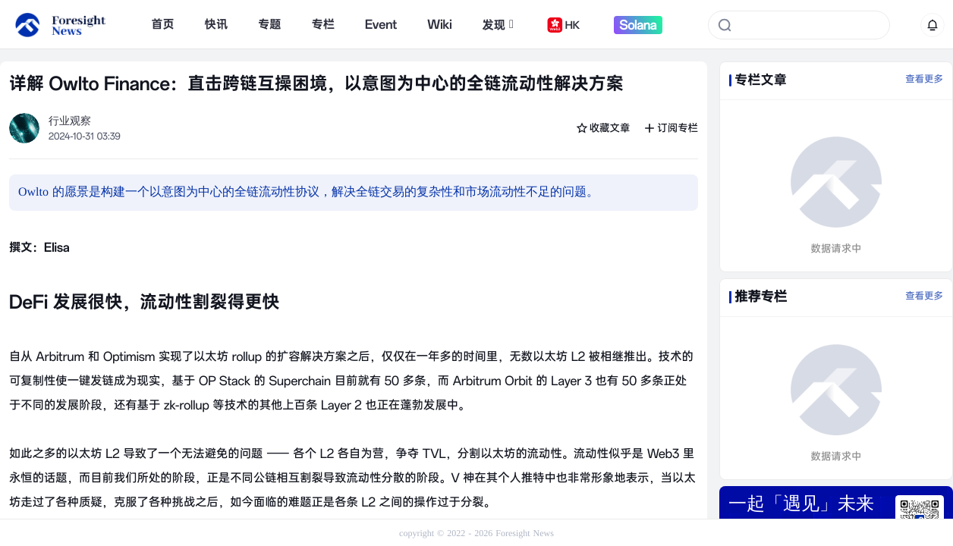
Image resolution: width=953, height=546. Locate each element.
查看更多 (924, 80)
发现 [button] (498, 25)
